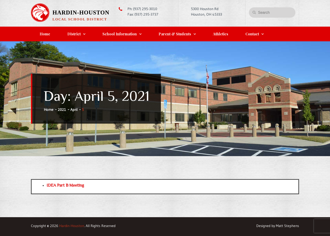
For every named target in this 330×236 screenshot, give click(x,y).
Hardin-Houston (80, 12)
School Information (119, 33)
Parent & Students (175, 33)
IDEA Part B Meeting (65, 185)
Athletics (220, 33)
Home (45, 33)
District (74, 33)
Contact (252, 33)
